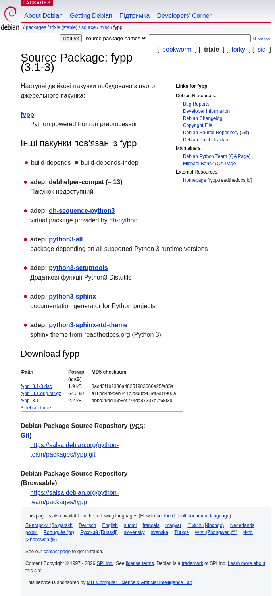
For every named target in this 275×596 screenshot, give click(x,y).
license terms (140, 563)
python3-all (66, 239)
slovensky (134, 532)
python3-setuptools (78, 267)
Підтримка (134, 15)
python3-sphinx (72, 296)
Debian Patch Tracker (206, 140)
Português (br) (59, 532)
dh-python (123, 220)
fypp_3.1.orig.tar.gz (41, 393)
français (151, 525)
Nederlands (242, 525)
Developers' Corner (184, 15)
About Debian (43, 15)
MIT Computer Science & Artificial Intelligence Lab (139, 582)
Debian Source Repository (210, 132)
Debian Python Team (205, 156)
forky (238, 49)
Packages (36, 27)
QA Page (239, 156)
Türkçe (181, 532)
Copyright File (197, 125)
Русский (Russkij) (99, 532)
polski (31, 532)
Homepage (194, 180)
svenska (159, 532)
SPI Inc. (105, 563)
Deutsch (87, 525)
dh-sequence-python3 (82, 210)
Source (88, 27)
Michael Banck (198, 163)
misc (105, 27)
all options (261, 39)
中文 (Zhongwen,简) (216, 532)
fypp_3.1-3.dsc (36, 386)
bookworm (177, 49)
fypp (27, 114)
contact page (57, 551)
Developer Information (206, 111)
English (110, 525)
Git (244, 132)
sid (261, 49)
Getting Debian (91, 15)
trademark (192, 563)
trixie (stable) (63, 27)
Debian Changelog (202, 118)
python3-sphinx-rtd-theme (88, 325)
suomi (130, 525)
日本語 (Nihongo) (205, 525)
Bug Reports (196, 104)
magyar (173, 525)
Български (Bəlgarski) (49, 525)
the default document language (197, 516)
